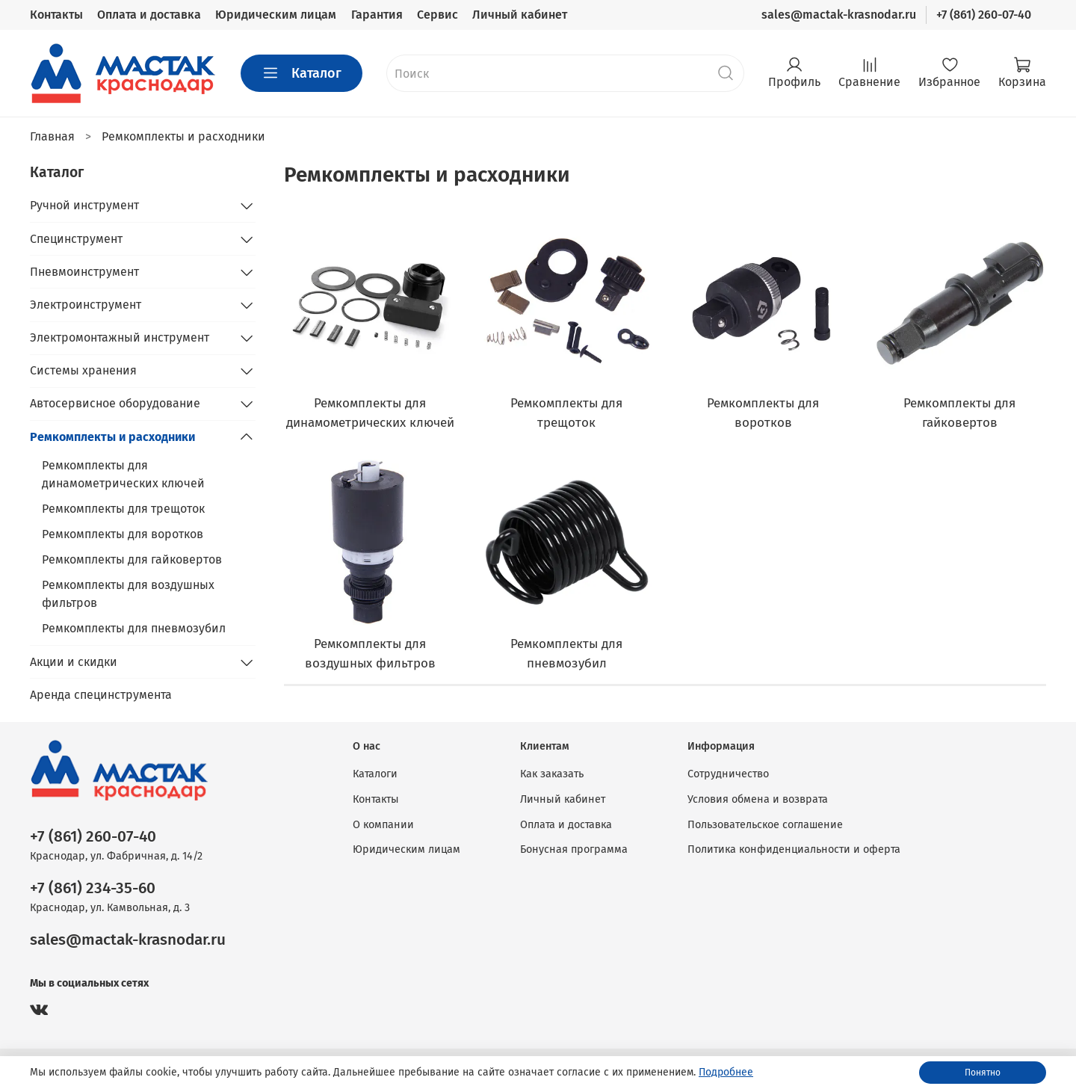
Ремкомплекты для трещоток (123, 509)
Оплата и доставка (149, 14)
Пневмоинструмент (84, 272)
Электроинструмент (85, 304)
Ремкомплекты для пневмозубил (134, 628)
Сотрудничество (728, 774)
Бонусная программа (574, 849)
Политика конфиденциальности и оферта (793, 849)
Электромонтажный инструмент (119, 337)
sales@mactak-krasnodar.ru (838, 14)
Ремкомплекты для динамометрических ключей (123, 474)
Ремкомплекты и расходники (112, 437)
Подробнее (726, 1072)
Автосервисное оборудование (115, 403)
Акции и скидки (73, 662)
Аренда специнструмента (101, 695)
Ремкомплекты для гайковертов (132, 559)
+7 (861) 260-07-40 (983, 14)
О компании (383, 824)
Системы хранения (83, 370)
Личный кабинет (519, 14)
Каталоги (375, 774)
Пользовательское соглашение (765, 824)
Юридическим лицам (275, 14)
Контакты (56, 14)
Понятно (983, 1072)
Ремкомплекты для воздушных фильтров (128, 594)
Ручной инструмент (84, 205)
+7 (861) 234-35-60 (92, 888)
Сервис (437, 14)
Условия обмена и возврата (757, 799)
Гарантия (377, 14)
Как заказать (552, 774)
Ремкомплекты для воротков (122, 534)
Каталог (301, 73)
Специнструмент (76, 239)
